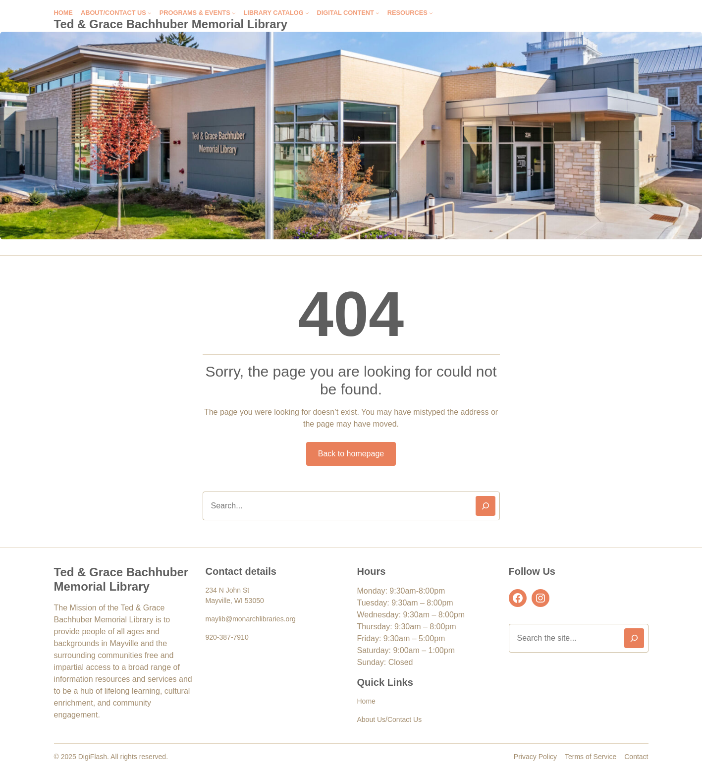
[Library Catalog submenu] (307, 13)
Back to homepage (351, 453)
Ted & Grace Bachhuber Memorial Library (171, 24)
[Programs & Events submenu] (234, 13)
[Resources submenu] (431, 13)
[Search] (485, 506)
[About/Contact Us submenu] (150, 13)
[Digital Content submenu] (377, 13)
